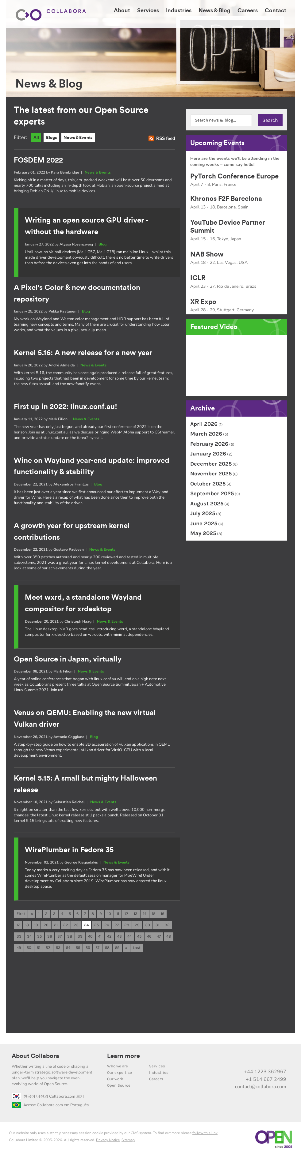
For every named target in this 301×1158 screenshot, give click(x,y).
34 (29, 937)
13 (135, 914)
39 (80, 937)
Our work (115, 1080)
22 (65, 926)
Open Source (118, 1087)
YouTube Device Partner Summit (227, 226)
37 (59, 937)
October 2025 (208, 483)
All (37, 137)
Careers (156, 1080)
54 (68, 949)
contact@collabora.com (260, 1088)
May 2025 (203, 533)
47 (159, 937)
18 (27, 926)
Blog (102, 244)
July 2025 (202, 513)
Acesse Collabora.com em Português (50, 1106)
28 (126, 926)
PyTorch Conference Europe (234, 176)
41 (100, 937)
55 (78, 949)
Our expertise (119, 1074)
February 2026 (209, 443)
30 (147, 926)
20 (46, 926)
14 (144, 914)
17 (18, 926)
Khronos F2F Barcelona (226, 198)
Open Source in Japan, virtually (68, 659)
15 (153, 914)
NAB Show (206, 254)
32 (167, 926)
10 (109, 914)
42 (109, 937)
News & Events (82, 137)
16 (162, 914)
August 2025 (206, 503)
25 (96, 926)
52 (48, 949)
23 (76, 926)
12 (126, 914)
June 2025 (203, 523)
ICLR (198, 278)
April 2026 (204, 424)
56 (88, 949)
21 (56, 926)
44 (129, 937)
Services (157, 1067)
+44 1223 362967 (265, 1073)
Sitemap (128, 1141)
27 (116, 926)
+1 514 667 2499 (266, 1080)
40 (90, 937)
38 (69, 937)
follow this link (205, 1134)
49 (19, 949)
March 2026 (206, 433)
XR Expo (203, 301)
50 (29, 949)
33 (19, 937)
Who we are (117, 1067)
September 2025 (212, 493)
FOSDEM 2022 (38, 160)
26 (106, 926)
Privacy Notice (108, 1141)
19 (36, 926)
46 (149, 937)
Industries (158, 1074)
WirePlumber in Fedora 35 (69, 850)
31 (157, 926)
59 (117, 949)
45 (139, 937)
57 (97, 949)
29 (137, 926)
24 (86, 926)
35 (39, 937)
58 (107, 949)
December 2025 (211, 463)
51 (38, 949)
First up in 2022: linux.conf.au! (65, 407)
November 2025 (211, 473)
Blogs (53, 137)
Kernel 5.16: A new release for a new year (83, 353)
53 (58, 949)
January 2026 (208, 453)
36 (49, 937)
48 (168, 937)
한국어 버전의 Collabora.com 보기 (48, 1098)
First (21, 914)
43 (119, 937)
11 (118, 914)
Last (137, 949)
